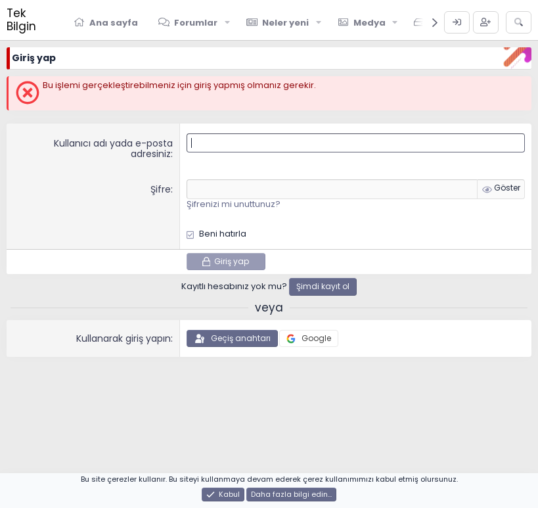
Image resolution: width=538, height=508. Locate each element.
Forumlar (195, 22)
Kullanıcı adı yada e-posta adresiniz (113, 149)
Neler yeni (285, 22)
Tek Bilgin (21, 19)
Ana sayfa (113, 22)
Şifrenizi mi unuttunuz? (233, 204)
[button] (227, 22)
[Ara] (518, 22)
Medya (369, 22)
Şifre (160, 189)
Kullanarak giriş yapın (123, 338)
